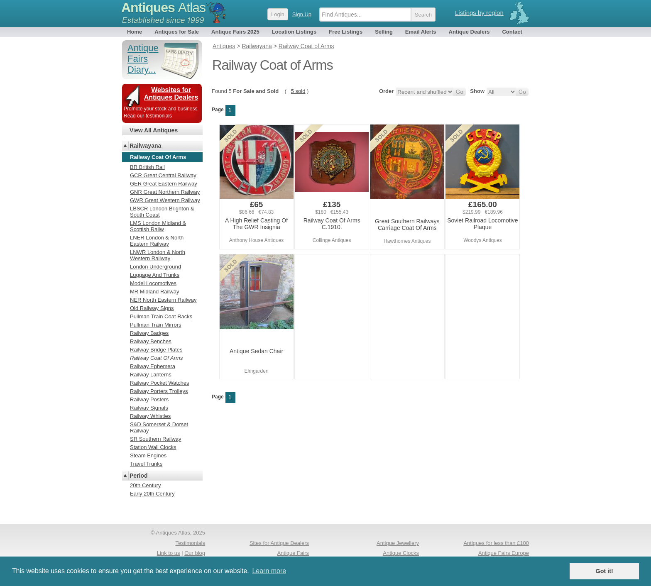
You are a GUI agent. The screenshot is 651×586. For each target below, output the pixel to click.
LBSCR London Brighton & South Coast (162, 211)
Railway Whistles (150, 416)
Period (139, 475)
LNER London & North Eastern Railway (157, 240)
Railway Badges (149, 333)
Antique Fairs (293, 553)
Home (134, 32)
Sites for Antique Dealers (279, 543)
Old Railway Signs (152, 308)
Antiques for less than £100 (496, 543)
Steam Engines (148, 455)
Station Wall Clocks (153, 447)
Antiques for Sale (176, 32)
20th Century (145, 485)
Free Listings (345, 32)
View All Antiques (154, 130)
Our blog (194, 553)
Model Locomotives (153, 283)
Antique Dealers (469, 32)
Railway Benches (150, 341)
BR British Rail (147, 167)
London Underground (155, 267)
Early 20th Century (152, 494)
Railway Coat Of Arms (156, 358)
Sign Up (301, 14)
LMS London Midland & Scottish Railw (158, 226)
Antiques (163, 7)
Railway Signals (149, 408)
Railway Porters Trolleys (159, 391)
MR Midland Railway (154, 291)
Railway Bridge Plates (156, 350)
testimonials (159, 116)
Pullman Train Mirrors (155, 325)
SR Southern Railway (155, 439)
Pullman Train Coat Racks (161, 316)
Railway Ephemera (152, 366)
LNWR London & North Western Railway (157, 255)
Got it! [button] (604, 571)
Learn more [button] (269, 570)
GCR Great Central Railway (163, 175)
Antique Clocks (401, 553)
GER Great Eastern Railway (163, 184)
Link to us (168, 553)
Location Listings (294, 32)
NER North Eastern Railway (163, 300)
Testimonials (190, 543)
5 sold (298, 91)
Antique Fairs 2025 (235, 32)
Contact (512, 32)
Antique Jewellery (398, 543)
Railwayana (145, 145)
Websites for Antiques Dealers (171, 93)
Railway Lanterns (150, 374)
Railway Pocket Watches (159, 383)
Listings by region (479, 12)
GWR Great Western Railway (165, 200)
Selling (384, 32)
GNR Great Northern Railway (165, 192)
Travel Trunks (146, 464)
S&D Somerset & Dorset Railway (159, 427)
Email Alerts (420, 32)
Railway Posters (149, 399)
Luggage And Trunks (154, 275)
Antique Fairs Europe (503, 553)
